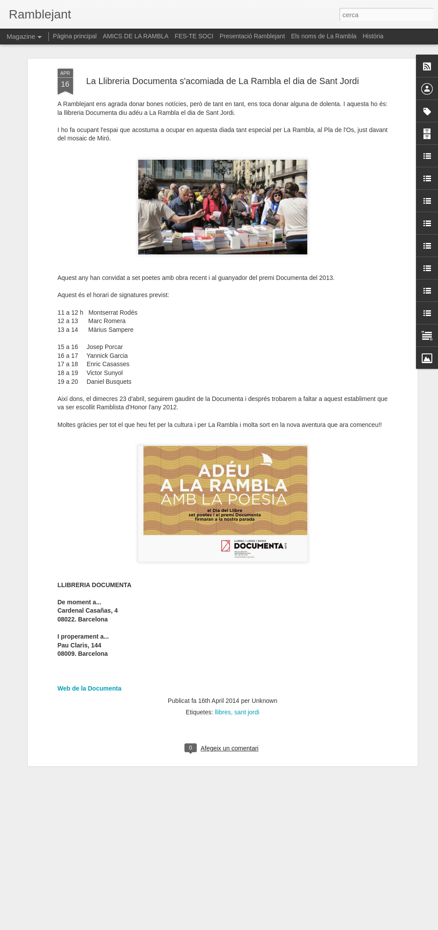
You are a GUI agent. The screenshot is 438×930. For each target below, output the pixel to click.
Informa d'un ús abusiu (293, 925)
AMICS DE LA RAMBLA (136, 36)
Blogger (258, 925)
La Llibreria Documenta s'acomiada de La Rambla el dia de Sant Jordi (222, 65)
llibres (223, 696)
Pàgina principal (75, 36)
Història (373, 36)
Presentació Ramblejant (252, 36)
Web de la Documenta (89, 672)
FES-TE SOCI (194, 36)
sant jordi (246, 696)
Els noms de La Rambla (324, 36)
